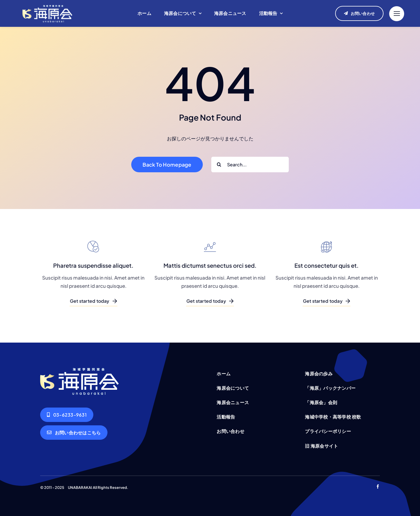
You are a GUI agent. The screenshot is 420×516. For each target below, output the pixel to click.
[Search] (219, 164)
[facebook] (378, 486)
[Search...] (250, 164)
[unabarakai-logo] (47, 4)
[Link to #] (396, 13)
